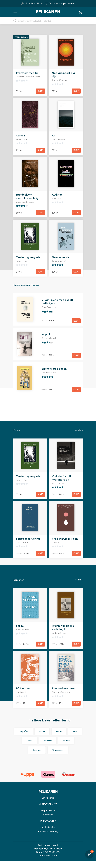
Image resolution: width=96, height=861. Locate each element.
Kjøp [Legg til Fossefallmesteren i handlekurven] (76, 703)
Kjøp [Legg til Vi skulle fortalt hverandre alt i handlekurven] (76, 494)
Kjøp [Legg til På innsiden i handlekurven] (40, 703)
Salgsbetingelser (48, 827)
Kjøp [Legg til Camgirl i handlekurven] (40, 150)
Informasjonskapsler (48, 855)
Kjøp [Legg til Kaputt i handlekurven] (76, 355)
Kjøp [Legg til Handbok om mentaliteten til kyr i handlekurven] (40, 212)
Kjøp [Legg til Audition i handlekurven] (76, 212)
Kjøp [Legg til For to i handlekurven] (40, 644)
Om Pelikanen (48, 797)
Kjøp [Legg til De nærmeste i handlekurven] (76, 271)
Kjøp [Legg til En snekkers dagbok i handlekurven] (76, 389)
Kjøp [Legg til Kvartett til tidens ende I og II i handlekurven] (76, 644)
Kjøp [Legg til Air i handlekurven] (76, 150)
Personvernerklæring (48, 831)
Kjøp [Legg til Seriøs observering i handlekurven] (40, 553)
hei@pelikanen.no (48, 810)
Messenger (48, 814)
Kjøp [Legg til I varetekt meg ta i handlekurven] (40, 91)
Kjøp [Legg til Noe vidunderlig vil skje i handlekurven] (76, 91)
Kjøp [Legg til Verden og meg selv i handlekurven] (40, 271)
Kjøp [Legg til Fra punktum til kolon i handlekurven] (76, 553)
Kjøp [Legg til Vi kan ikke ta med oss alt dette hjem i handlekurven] (76, 321)
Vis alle (78, 430)
